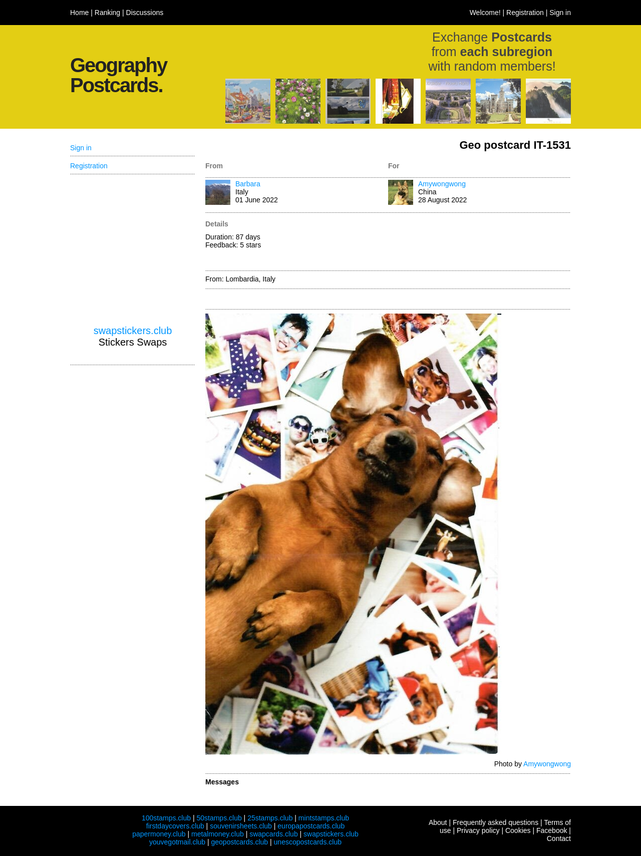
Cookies (518, 830)
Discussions (145, 13)
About (438, 822)
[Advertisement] (479, 242)
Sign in (560, 13)
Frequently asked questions (495, 822)
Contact (559, 838)
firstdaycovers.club (175, 826)
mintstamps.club (323, 818)
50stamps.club (218, 818)
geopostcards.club (239, 842)
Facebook (551, 830)
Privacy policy (478, 830)
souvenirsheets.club (241, 826)
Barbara (247, 184)
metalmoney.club (217, 834)
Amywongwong (442, 184)
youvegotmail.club (177, 842)
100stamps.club (166, 818)
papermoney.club (158, 834)
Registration (525, 13)
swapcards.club (273, 834)
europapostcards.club (311, 826)
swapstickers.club (133, 330)
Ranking (107, 13)
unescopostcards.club (308, 842)
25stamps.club (269, 818)
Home (79, 13)
